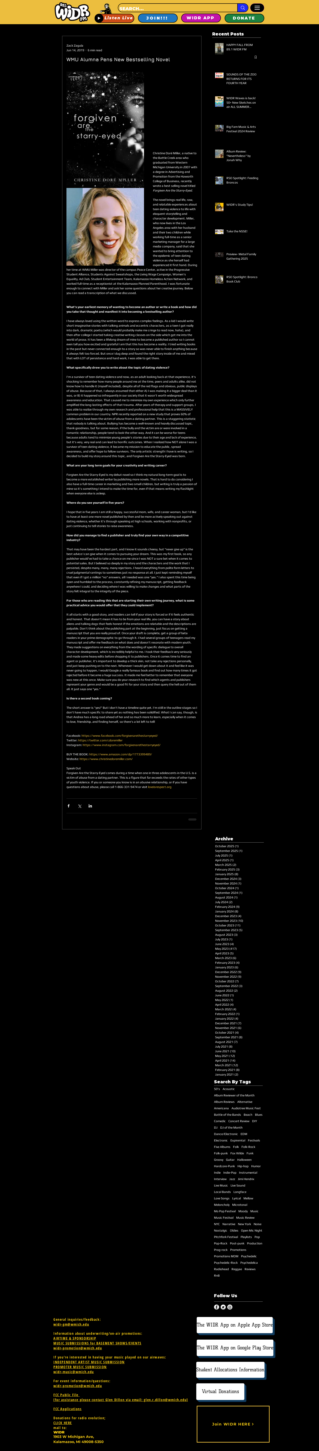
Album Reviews (224, 1102)
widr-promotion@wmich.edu (77, 1348)
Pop (257, 1237)
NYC (217, 1224)
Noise (257, 1224)
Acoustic (229, 1089)
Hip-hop (243, 1166)
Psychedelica (249, 1262)
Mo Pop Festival (225, 1211)
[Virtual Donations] (220, 1391)
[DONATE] (244, 18)
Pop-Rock (220, 1243)
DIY (254, 1121)
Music (254, 1211)
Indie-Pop (229, 1172)
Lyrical (236, 1198)
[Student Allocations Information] (230, 1370)
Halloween (244, 1159)
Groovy (218, 1159)
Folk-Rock (248, 1147)
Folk (236, 1147)
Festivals (254, 1140)
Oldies (234, 1230)
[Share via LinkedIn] (90, 806)
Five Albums (222, 1147)
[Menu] (257, 7)
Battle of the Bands (227, 1114)
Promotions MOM (226, 1256)
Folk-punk (221, 1153)
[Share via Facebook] (68, 806)
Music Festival (223, 1217)
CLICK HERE (62, 1422)
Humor (256, 1166)
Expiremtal (237, 1140)
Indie (217, 1172)
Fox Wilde (237, 1153)
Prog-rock (221, 1250)
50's (217, 1089)
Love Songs (222, 1198)
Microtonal (239, 1204)
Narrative (228, 1224)
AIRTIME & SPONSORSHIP (74, 1338)
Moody (243, 1211)
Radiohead (221, 1269)
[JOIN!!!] (158, 18)
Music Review (245, 1217)
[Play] (99, 18)
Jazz (232, 1179)
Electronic (221, 1140)
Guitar (230, 1159)
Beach (248, 1114)
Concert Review (238, 1121)
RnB (217, 1275)
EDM (244, 1134)
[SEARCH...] (173, 9)
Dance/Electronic (226, 1134)
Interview (220, 1179)
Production (254, 1243)
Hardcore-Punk (224, 1166)
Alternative (244, 1102)
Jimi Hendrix (246, 1179)
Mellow (248, 1198)
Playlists (246, 1237)
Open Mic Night (251, 1230)
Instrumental (248, 1172)
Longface (239, 1192)
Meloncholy (222, 1204)
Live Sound (238, 1185)
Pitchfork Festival (226, 1237)
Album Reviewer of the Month (234, 1095)
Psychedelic (249, 1256)
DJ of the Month (231, 1127)
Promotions (238, 1250)
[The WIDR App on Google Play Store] (235, 1348)
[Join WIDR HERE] (233, 1424)
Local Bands (222, 1192)
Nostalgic (220, 1230)
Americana (221, 1108)
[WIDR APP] (201, 18)
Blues (259, 1114)
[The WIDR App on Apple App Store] (235, 1325)
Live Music (221, 1185)
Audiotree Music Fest (246, 1108)
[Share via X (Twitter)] (79, 806)
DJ (216, 1127)
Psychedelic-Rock (226, 1262)
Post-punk (237, 1243)
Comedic (220, 1121)
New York (244, 1224)
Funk (250, 1153)
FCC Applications (67, 1408)
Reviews (250, 1269)
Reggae (236, 1269)
